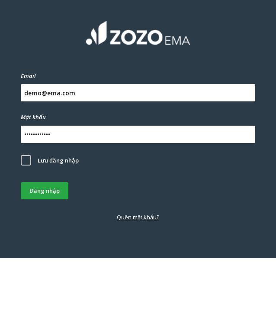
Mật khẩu (33, 117)
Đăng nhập (44, 191)
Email (28, 76)
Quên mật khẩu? (138, 217)
